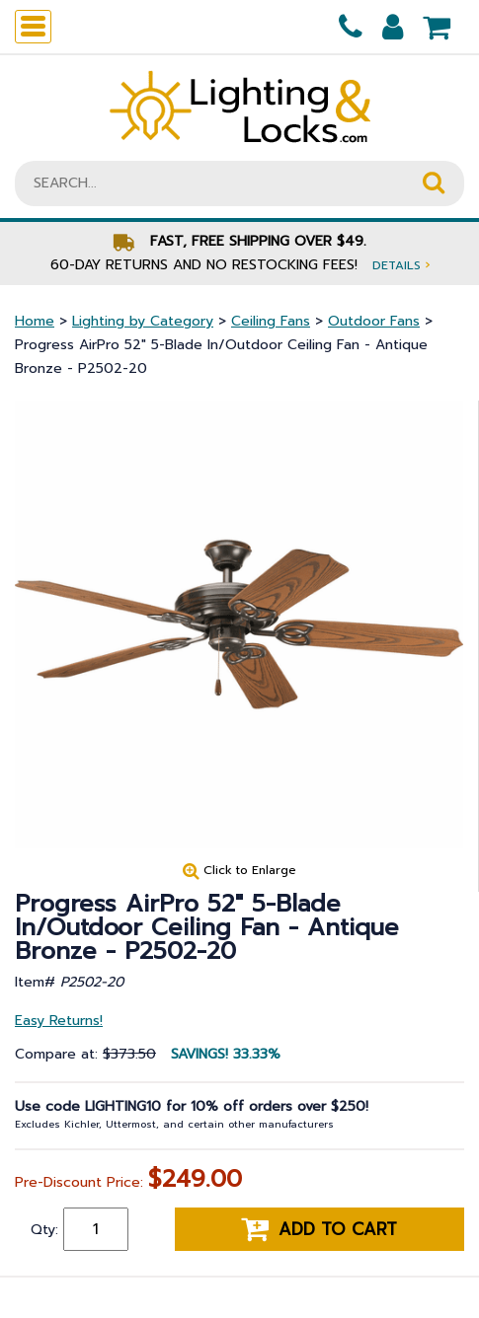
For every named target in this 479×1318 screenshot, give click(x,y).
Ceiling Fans (270, 321)
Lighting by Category (142, 321)
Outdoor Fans (374, 321)
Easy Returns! (59, 1020)
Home (34, 321)
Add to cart (319, 1229)
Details (401, 265)
